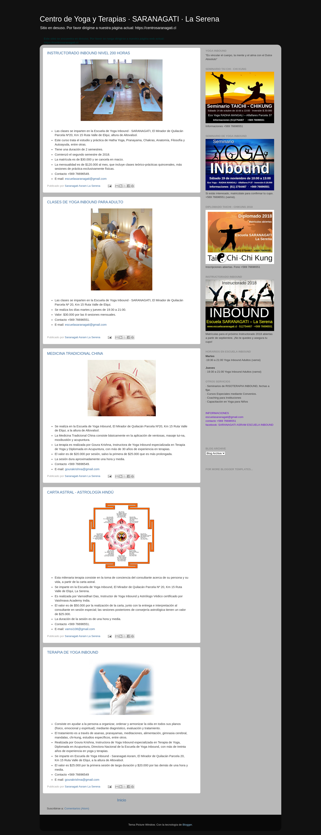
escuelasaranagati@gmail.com (85, 178)
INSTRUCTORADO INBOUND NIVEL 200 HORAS (88, 53)
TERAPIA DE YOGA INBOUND (72, 652)
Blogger (187, 824)
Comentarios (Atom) (76, 808)
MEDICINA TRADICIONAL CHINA (75, 354)
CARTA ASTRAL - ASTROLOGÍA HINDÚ (80, 492)
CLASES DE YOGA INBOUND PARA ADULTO (85, 202)
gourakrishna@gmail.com (82, 469)
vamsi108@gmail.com (80, 629)
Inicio (121, 800)
